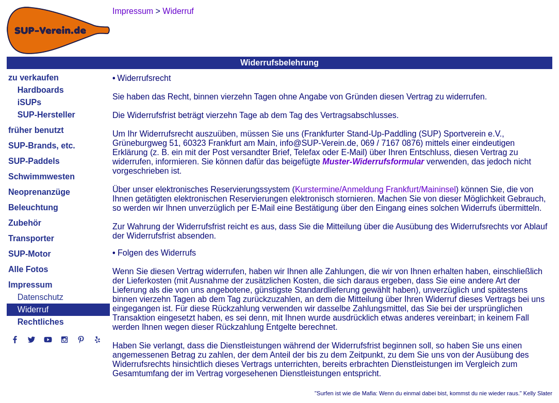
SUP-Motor (29, 253)
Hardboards (41, 90)
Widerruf (33, 309)
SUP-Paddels (34, 161)
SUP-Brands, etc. (41, 145)
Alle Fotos (28, 269)
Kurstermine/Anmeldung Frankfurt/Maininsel (375, 189)
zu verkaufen (33, 77)
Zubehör (24, 223)
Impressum (30, 284)
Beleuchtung (33, 207)
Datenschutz (40, 297)
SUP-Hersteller (46, 114)
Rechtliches (41, 321)
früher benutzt (36, 130)
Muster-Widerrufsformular (373, 161)
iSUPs (29, 102)
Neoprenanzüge (39, 192)
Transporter (31, 238)
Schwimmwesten (41, 176)
